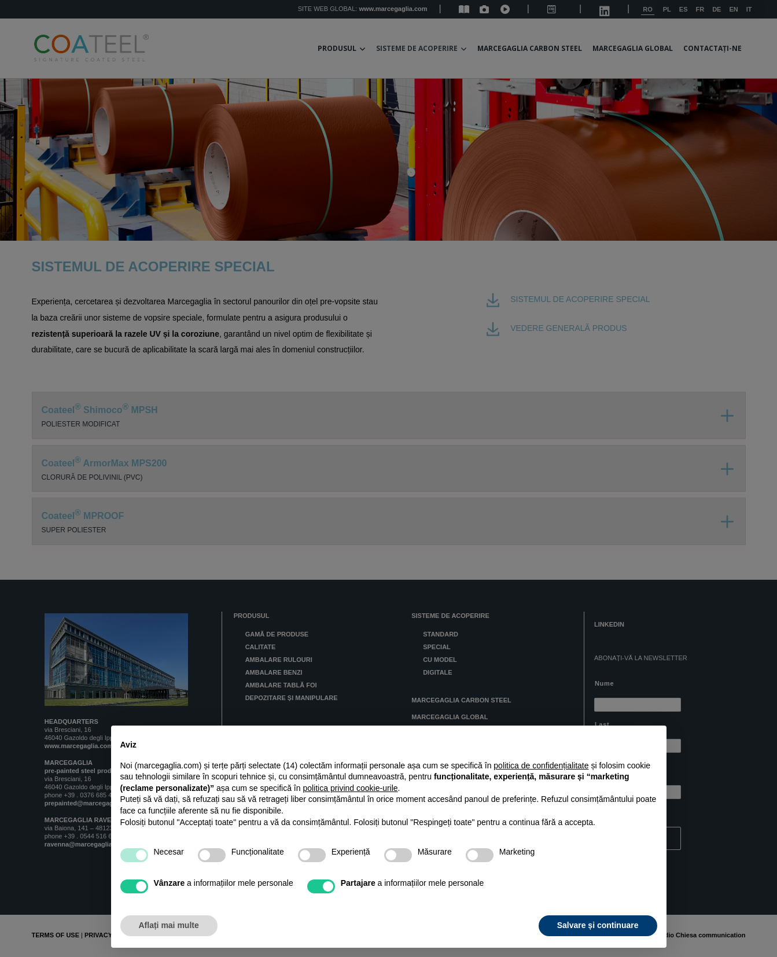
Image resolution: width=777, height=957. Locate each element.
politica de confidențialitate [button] (541, 765)
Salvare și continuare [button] (598, 925)
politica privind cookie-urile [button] (350, 788)
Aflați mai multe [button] (169, 925)
